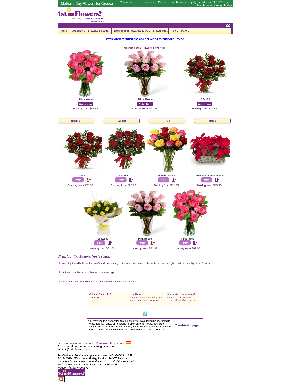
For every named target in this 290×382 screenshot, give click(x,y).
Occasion (77, 30)
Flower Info (160, 30)
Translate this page (186, 325)
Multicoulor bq (166, 175)
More (184, 30)
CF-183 (205, 99)
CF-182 (123, 175)
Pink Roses (146, 99)
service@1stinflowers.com (181, 300)
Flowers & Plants (98, 30)
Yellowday (102, 238)
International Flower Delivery (131, 30)
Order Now (85, 104)
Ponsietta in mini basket (209, 175)
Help (173, 30)
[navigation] (145, 31)
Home (63, 30)
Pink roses (86, 99)
